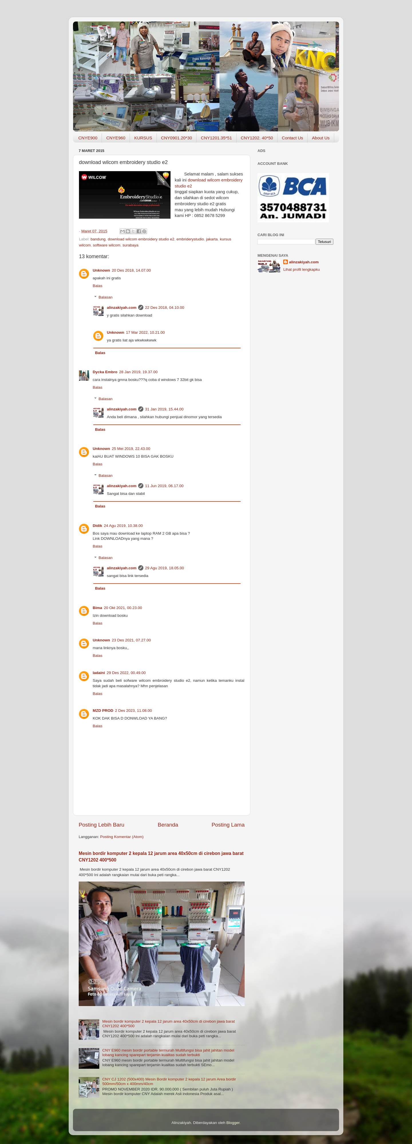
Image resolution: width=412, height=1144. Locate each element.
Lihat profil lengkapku (301, 269)
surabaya (130, 245)
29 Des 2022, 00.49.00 (126, 673)
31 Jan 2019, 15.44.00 (164, 409)
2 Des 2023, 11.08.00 (133, 710)
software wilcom (106, 245)
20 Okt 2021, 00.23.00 (123, 608)
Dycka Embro (105, 372)
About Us (321, 137)
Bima (97, 608)
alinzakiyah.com (122, 307)
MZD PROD (103, 710)
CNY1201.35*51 (216, 137)
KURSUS (143, 137)
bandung (98, 239)
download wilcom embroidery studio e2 (141, 239)
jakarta (212, 239)
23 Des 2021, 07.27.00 (131, 640)
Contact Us (292, 137)
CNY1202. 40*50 (257, 137)
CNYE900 (88, 137)
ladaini (99, 673)
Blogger (232, 1123)
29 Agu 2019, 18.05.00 (164, 568)
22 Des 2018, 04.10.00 (164, 307)
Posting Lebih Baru (101, 825)
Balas (97, 286)
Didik (97, 525)
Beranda (168, 825)
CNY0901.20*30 (176, 137)
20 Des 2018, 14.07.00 (131, 270)
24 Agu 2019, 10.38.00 (123, 525)
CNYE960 (115, 137)
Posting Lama (228, 825)
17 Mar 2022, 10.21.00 (145, 332)
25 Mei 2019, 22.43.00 (131, 448)
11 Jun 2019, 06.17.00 (164, 486)
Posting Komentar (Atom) (122, 837)
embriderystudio (190, 239)
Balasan (106, 297)
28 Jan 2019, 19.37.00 (138, 372)
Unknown (101, 270)
